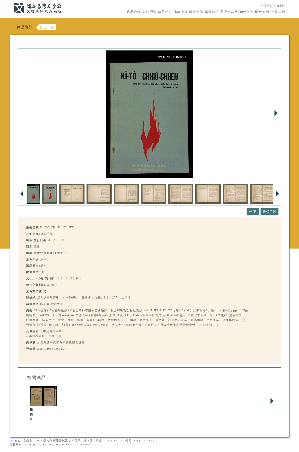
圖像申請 (196, 12)
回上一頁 (47, 27)
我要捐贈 (278, 12)
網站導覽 (266, 5)
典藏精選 (165, 12)
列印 (252, 211)
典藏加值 (212, 12)
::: (11, 2)
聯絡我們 (247, 12)
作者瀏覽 (181, 12)
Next (276, 113)
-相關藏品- (36, 377)
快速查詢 (279, 5)
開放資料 (262, 12)
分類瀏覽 (149, 12)
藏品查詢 (134, 12)
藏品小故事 (229, 12)
